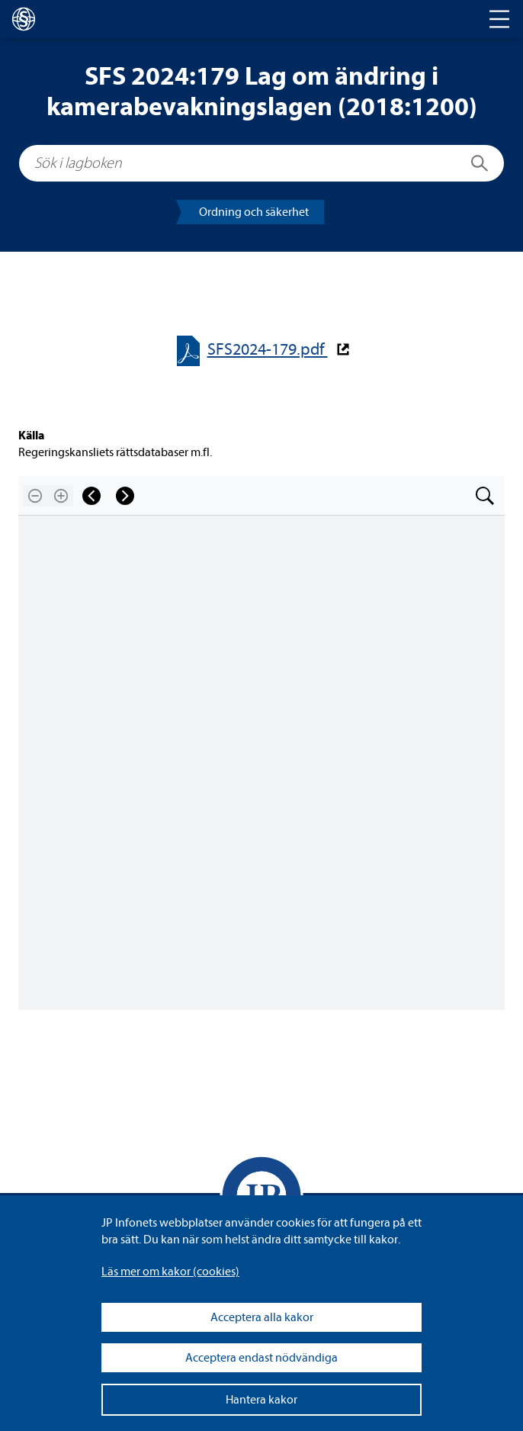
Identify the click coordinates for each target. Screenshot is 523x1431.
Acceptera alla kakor (261, 1317)
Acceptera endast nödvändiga (261, 1358)
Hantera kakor (261, 1400)
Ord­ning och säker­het (254, 212)
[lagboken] (23, 19)
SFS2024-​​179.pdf (267, 349)
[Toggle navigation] (499, 19)
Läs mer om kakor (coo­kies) (170, 1271)
